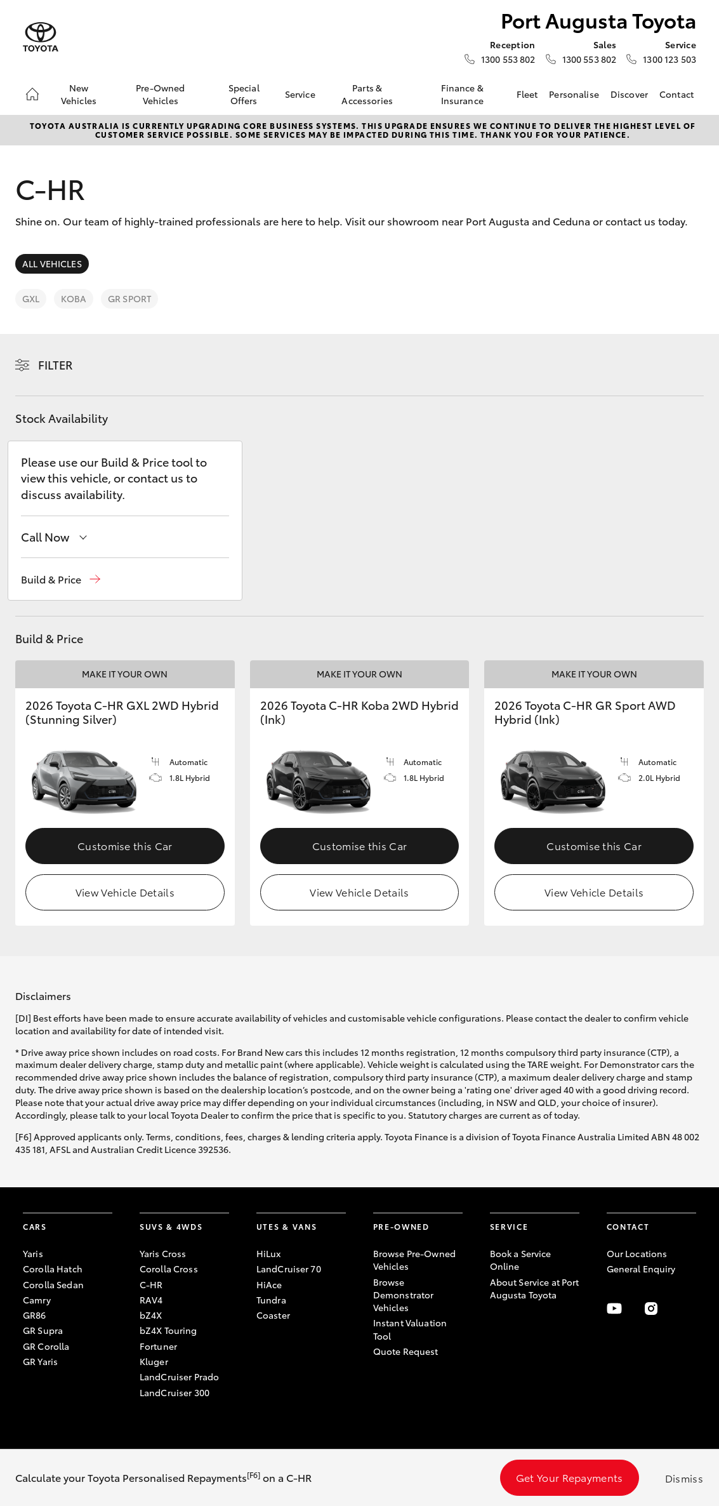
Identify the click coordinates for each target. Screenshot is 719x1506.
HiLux (268, 1253)
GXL (30, 298)
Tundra (271, 1299)
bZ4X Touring (168, 1330)
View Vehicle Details (125, 891)
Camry (37, 1299)
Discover (629, 94)
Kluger (154, 1361)
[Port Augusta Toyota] (40, 37)
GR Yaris (40, 1361)
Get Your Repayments (569, 1477)
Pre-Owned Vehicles (160, 94)
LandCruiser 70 (288, 1268)
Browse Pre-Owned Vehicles (414, 1259)
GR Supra (43, 1330)
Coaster (273, 1315)
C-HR (151, 1284)
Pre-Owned (401, 1226)
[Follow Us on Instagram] (651, 1308)
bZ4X (151, 1315)
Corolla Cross (169, 1268)
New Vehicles (78, 94)
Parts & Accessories (367, 94)
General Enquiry (641, 1268)
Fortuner (158, 1346)
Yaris (33, 1253)
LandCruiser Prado (179, 1376)
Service (300, 94)
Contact (676, 94)
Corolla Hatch (52, 1268)
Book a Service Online (520, 1259)
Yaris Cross (163, 1253)
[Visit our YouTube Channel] (614, 1308)
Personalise (574, 94)
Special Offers (244, 94)
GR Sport (129, 298)
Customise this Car (125, 845)
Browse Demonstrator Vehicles (403, 1295)
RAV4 (151, 1299)
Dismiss (684, 1477)
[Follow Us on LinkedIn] (688, 1308)
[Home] (32, 94)
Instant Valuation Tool (410, 1329)
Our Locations (637, 1253)
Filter (55, 364)
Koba (73, 298)
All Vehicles (52, 263)
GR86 (34, 1315)
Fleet (527, 94)
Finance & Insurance (462, 94)
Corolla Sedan (53, 1284)
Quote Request (406, 1351)
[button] (60, 579)
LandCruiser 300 (174, 1392)
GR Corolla (46, 1346)
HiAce (269, 1284)
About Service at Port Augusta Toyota (534, 1288)
